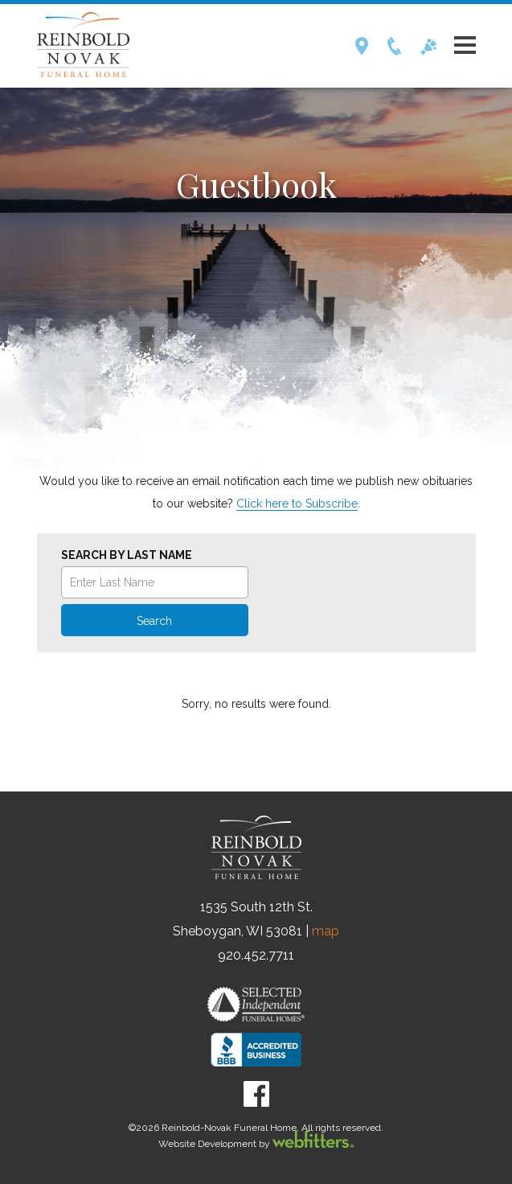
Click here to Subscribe (297, 503)
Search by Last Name (126, 555)
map (325, 931)
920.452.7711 (256, 955)
